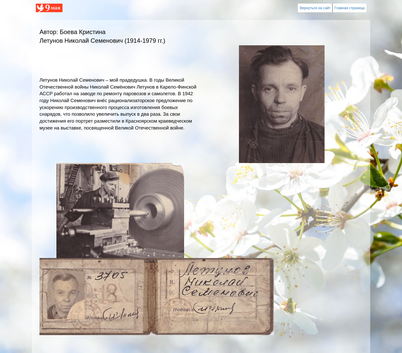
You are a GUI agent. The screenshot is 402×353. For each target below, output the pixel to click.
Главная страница (349, 8)
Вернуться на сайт (315, 8)
